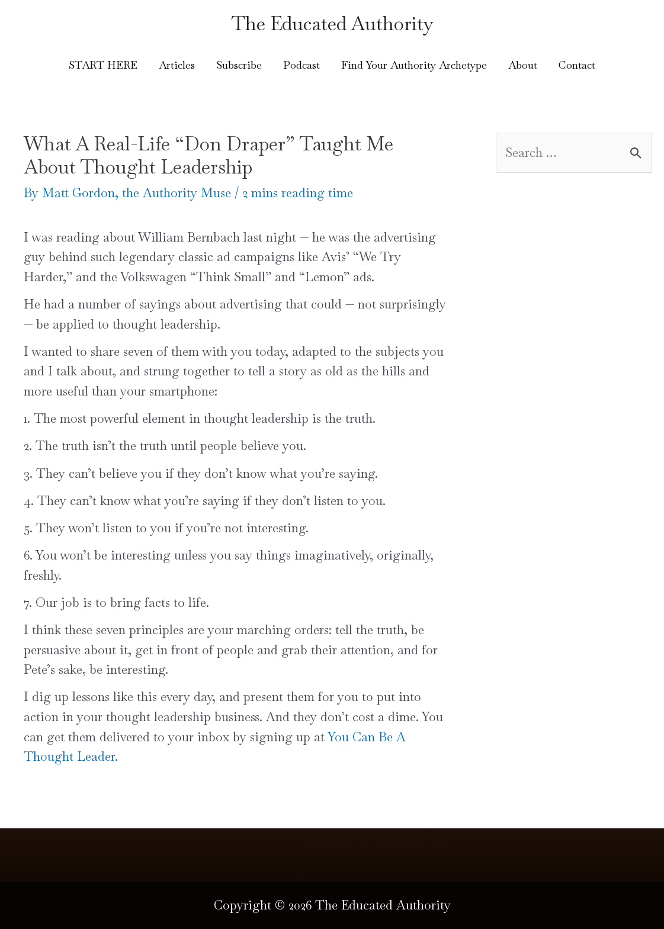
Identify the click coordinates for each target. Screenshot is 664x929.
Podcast (301, 65)
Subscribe (239, 65)
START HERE (103, 65)
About (522, 65)
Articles (177, 65)
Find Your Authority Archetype (414, 65)
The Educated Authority (332, 23)
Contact (577, 65)
